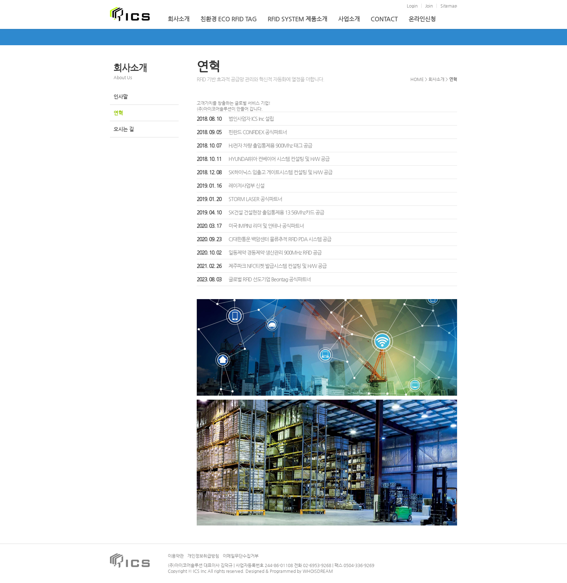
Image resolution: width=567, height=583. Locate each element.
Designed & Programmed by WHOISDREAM (289, 571)
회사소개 (178, 19)
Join (429, 5)
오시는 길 (124, 129)
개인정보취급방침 (203, 555)
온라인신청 (422, 19)
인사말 (121, 96)
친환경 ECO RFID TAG (228, 19)
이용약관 (176, 555)
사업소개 (349, 19)
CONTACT (384, 19)
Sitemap (448, 5)
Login (412, 5)
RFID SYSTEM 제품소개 (297, 19)
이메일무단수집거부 (241, 555)
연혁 (118, 113)
